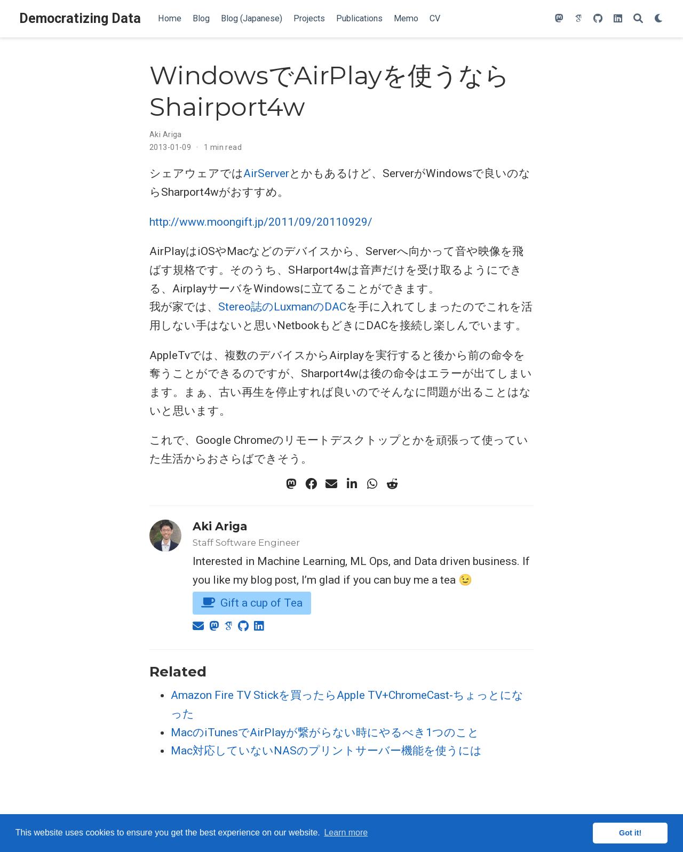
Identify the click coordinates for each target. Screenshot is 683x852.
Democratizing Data (80, 18)
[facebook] (311, 484)
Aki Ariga (165, 134)
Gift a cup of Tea (252, 602)
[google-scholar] (578, 19)
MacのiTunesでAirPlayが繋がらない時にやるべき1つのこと (325, 732)
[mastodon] (559, 19)
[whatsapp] (372, 484)
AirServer (266, 173)
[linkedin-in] (352, 484)
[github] (597, 19)
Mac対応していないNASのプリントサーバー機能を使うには (326, 750)
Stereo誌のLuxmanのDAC (282, 306)
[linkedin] (618, 19)
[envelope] (331, 484)
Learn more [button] (346, 832)
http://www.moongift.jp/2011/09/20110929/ (260, 222)
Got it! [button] (630, 833)
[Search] (638, 19)
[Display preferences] (659, 19)
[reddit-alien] (392, 484)
